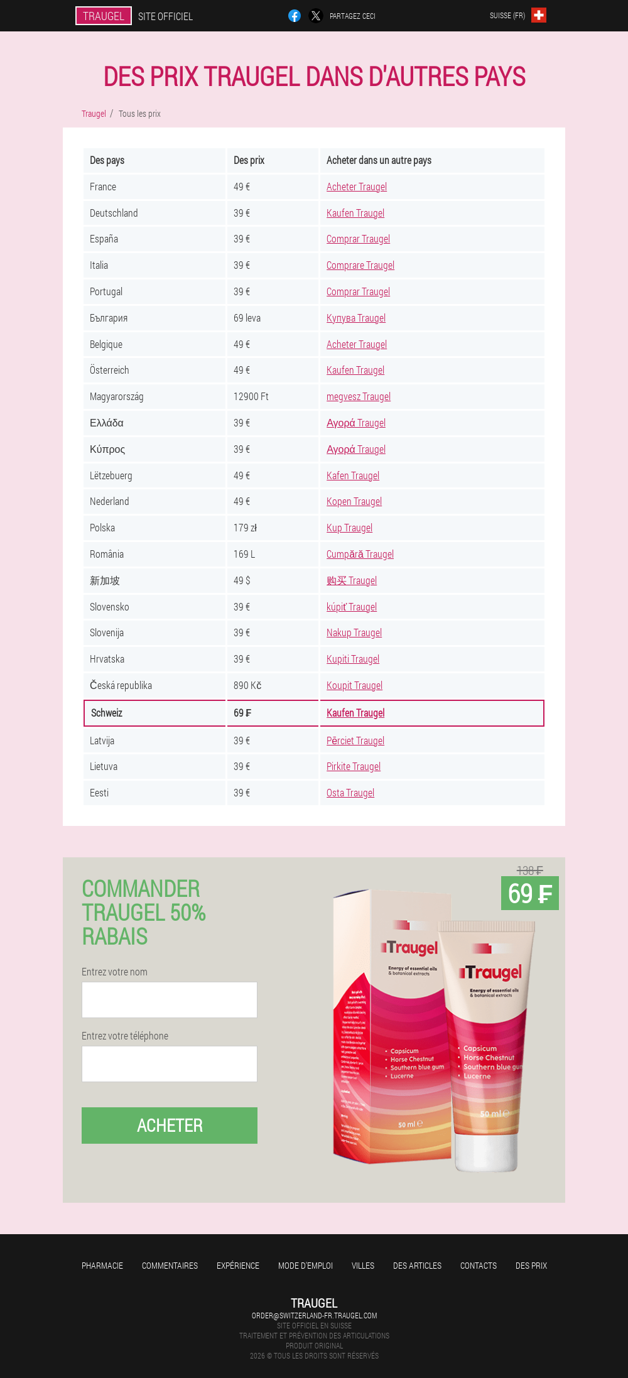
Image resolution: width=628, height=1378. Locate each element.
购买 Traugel (352, 580)
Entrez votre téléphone (125, 1036)
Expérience (238, 1265)
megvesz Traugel (359, 396)
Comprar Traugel (358, 238)
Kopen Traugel (354, 500)
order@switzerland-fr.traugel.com (314, 1315)
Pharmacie (102, 1265)
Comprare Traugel (360, 264)
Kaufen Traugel (355, 212)
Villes (363, 1265)
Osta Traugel (350, 792)
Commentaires (170, 1265)
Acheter (170, 1125)
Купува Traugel (356, 317)
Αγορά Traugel (356, 422)
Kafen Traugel (353, 475)
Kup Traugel (349, 527)
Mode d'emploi (305, 1265)
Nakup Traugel (354, 632)
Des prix (531, 1265)
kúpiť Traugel (352, 606)
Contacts (478, 1265)
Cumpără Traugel (360, 553)
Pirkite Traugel (354, 766)
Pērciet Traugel (355, 740)
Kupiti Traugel (353, 658)
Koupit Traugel (354, 685)
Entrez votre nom (115, 972)
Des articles (417, 1265)
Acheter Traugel (357, 186)
